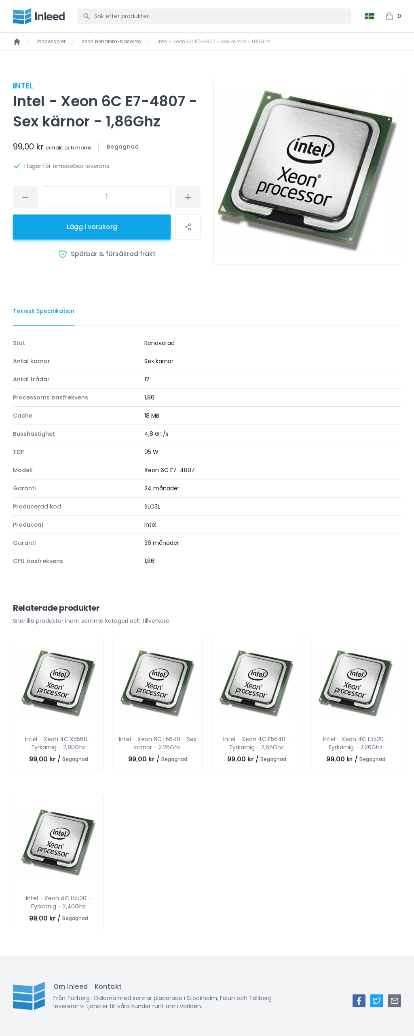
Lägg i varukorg (92, 226)
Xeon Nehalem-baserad (112, 41)
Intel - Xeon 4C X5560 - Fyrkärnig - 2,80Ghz (58, 743)
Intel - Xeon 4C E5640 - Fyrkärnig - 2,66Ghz (256, 743)
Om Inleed (70, 986)
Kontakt (108, 986)
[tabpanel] (207, 452)
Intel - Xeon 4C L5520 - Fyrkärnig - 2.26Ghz (356, 743)
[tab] (43, 311)
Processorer (51, 41)
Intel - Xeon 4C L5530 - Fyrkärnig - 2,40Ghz (58, 902)
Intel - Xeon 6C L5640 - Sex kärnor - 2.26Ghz (157, 743)
